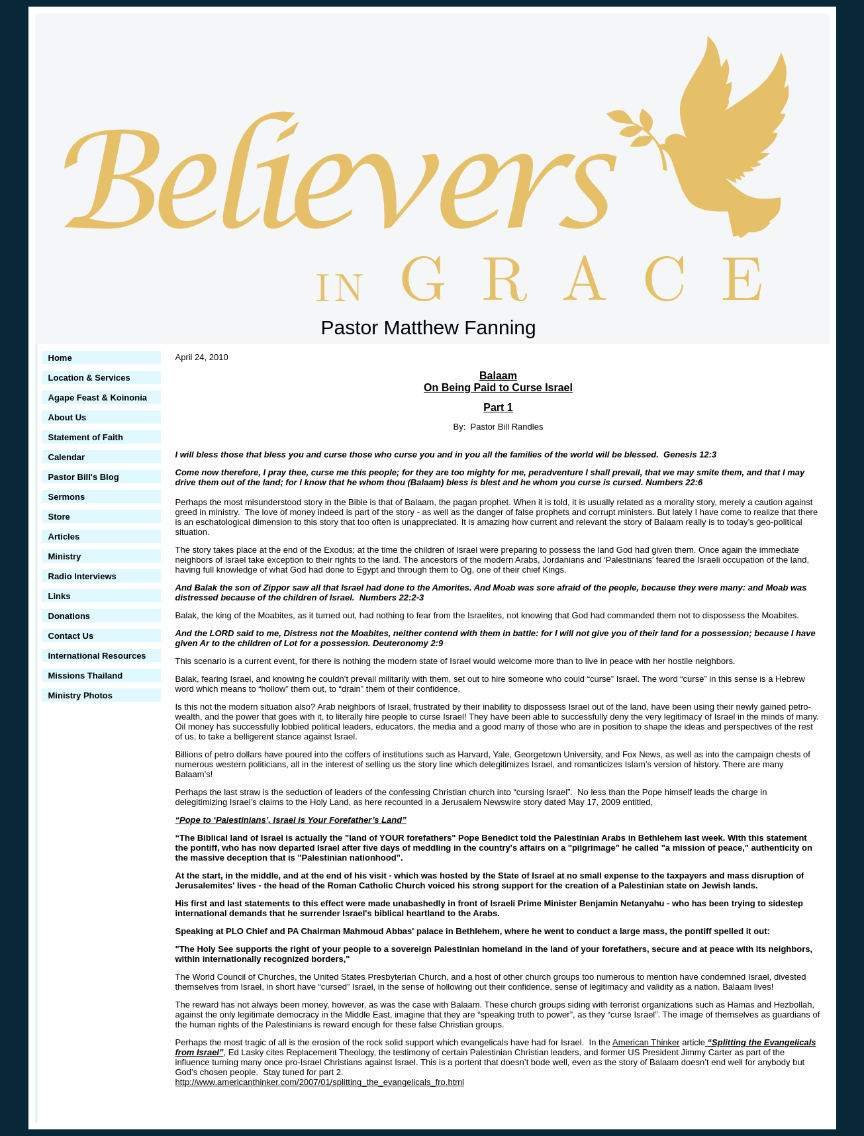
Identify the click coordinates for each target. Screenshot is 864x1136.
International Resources (97, 656)
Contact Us (71, 636)
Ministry (64, 556)
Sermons (66, 497)
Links (59, 596)
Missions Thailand (85, 676)
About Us (67, 417)
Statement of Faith (85, 437)
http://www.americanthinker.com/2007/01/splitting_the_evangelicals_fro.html (319, 1082)
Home (60, 358)
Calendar (66, 457)
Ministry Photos (80, 695)
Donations (69, 616)
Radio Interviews (82, 576)
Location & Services (89, 378)
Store (59, 517)
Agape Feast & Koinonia (98, 397)
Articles (64, 537)
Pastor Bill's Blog (83, 477)
